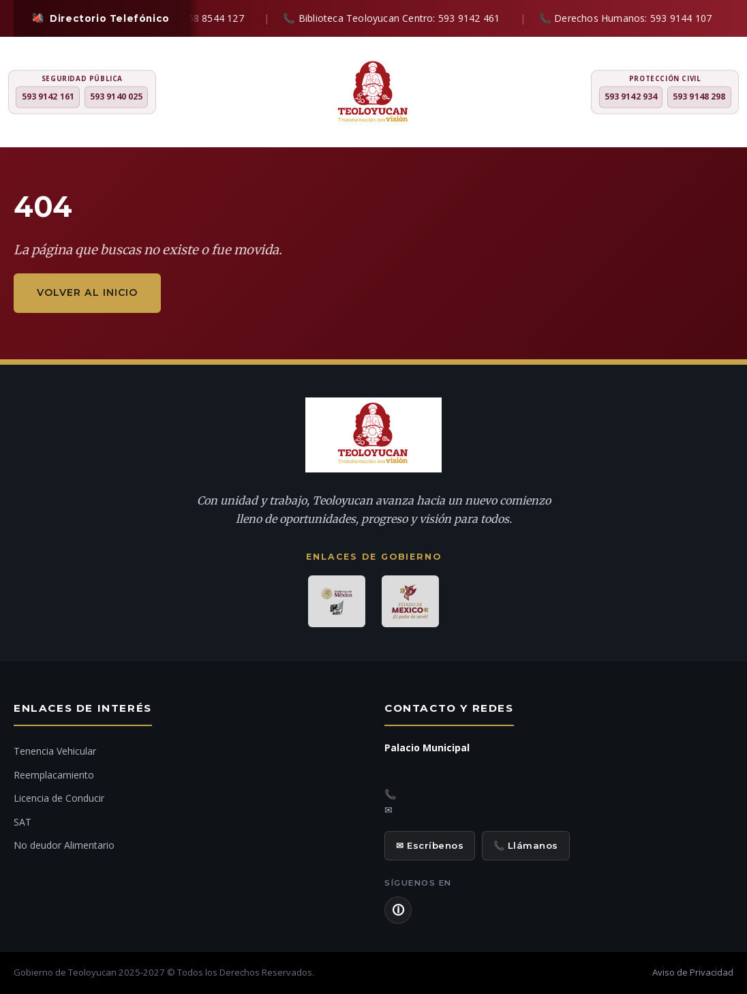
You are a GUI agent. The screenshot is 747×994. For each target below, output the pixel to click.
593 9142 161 (48, 97)
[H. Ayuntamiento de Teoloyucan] (373, 93)
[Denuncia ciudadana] (719, 463)
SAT (22, 821)
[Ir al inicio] (719, 539)
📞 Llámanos (525, 845)
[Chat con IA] (719, 502)
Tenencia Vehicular (55, 750)
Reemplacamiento (54, 774)
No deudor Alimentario (64, 845)
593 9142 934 (631, 97)
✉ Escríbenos (429, 845)
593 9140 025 (116, 97)
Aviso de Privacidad (692, 972)
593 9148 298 (699, 97)
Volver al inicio (87, 292)
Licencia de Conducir (59, 798)
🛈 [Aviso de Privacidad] (398, 910)
